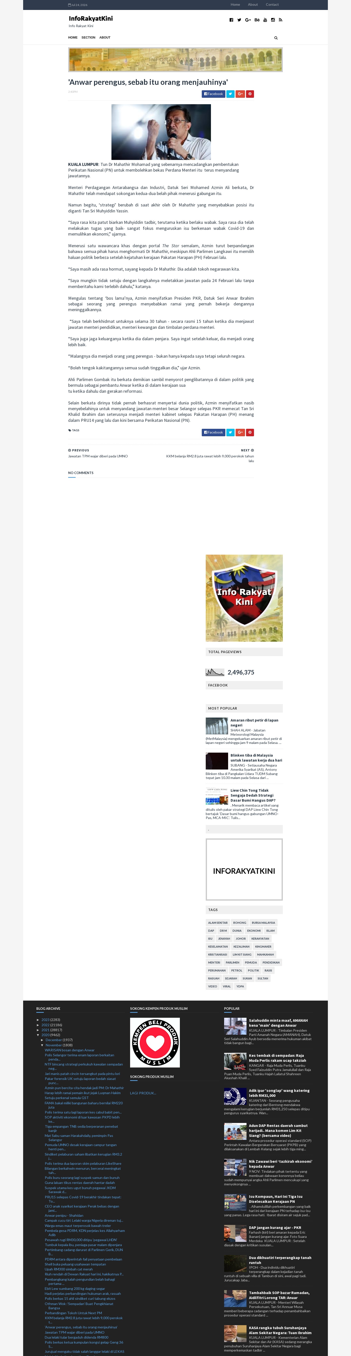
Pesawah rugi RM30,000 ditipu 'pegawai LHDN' (81, 823)
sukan (279, 500)
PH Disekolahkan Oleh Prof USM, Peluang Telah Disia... (82, 995)
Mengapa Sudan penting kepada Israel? (75, 1088)
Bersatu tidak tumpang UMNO (68, 1279)
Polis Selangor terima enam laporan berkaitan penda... (79, 640)
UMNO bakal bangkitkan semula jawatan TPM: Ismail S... (80, 1171)
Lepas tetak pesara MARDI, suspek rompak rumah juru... (83, 1104)
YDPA (272, 508)
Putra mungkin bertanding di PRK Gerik (75, 1268)
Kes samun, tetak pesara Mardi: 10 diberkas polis (82, 1026)
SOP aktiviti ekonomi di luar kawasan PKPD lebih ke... (82, 702)
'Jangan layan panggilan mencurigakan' (74, 983)
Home (267, 4)
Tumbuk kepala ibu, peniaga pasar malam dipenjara (83, 828)
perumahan (249, 492)
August (52, 1319)
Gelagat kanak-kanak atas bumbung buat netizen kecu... (82, 1128)
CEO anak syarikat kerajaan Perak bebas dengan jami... (82, 791)
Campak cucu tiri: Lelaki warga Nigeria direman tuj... (84, 803)
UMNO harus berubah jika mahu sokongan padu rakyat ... (81, 1004)
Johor (273, 461)
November (54, 628)
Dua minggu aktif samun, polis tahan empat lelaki (82, 1230)
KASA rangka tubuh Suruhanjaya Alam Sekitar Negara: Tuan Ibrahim (280, 913)
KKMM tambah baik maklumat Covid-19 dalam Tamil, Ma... (85, 1199)
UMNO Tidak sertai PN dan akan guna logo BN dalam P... (80, 1095)
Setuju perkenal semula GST (67, 681)
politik (285, 492)
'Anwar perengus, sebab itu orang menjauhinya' (81, 910)
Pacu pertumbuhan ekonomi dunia (71, 1299)
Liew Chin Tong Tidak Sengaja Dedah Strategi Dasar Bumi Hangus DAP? (285, 317)
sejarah (263, 500)
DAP (243, 453)
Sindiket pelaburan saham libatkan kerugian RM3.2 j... (83, 739)
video (244, 508)
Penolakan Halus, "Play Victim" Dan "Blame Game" (83, 1012)
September (55, 1314)
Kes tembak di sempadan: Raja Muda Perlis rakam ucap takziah (277, 641)
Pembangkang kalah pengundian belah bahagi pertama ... (80, 864)
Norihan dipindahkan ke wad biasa (71, 1135)
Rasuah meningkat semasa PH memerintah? (78, 1083)
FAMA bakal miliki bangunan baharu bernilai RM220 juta (84, 688)
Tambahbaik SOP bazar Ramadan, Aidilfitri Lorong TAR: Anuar (279, 878)
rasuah (245, 500)
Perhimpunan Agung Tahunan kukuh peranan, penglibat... (80, 1218)
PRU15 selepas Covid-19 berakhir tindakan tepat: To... (83, 782)
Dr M (255, 453)
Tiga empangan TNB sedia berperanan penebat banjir (81, 711)
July (49, 1324)
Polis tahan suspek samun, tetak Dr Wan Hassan (82, 1055)
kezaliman (274, 469)
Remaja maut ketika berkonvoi (68, 1178)
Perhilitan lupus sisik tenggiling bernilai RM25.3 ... (82, 1274)
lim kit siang (274, 477)
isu (242, 461)
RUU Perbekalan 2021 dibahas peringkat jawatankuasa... (76, 1047)
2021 (46, 613)
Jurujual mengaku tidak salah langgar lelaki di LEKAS (84, 934)
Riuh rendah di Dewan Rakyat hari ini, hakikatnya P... (84, 857)
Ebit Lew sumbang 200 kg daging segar (75, 871)
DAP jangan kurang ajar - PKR (275, 810)
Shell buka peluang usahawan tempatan (75, 847)
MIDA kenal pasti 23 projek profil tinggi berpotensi (84, 963)
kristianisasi (249, 477)
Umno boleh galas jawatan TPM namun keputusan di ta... (83, 1019)
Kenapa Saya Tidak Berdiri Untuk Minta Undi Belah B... (84, 1067)
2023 (46, 603)
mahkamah (297, 477)
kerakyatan (292, 461)
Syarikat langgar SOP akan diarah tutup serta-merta (85, 1225)
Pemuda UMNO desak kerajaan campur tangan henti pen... (81, 730)
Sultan (295, 500)
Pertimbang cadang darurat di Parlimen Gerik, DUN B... (84, 835)
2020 (46, 618)
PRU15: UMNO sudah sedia (66, 1235)
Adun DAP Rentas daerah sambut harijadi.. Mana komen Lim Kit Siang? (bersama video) (278, 713)
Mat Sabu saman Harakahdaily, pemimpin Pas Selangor (79, 721)
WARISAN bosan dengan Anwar (70, 633)
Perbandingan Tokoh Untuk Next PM (73, 896)
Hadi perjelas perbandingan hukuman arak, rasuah (83, 876)
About (285, 4)
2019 (46, 1329)
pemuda (283, 484)
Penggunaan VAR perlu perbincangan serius (79, 1284)
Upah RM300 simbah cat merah (69, 852)
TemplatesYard (77, 1349)
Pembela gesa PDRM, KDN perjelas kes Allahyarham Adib (85, 815)
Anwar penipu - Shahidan (64, 798)
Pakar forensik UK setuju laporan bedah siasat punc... (80, 663)
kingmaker (295, 469)
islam (303, 453)
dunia (269, 453)
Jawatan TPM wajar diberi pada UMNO (74, 915)
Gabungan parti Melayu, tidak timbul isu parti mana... (85, 1192)
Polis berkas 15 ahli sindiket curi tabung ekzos (80, 881)
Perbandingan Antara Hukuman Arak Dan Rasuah (82, 1060)
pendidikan (303, 484)
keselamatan (250, 469)
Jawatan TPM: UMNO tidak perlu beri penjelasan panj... (82, 1147)
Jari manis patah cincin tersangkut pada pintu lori (82, 656)
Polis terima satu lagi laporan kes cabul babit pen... (83, 695)
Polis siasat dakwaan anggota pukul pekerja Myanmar (78, 1114)
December (54, 623)
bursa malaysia (295, 445)
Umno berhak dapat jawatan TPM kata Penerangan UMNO (84, 1076)
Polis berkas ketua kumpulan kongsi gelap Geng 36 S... (84, 927)
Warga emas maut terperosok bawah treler (78, 808)
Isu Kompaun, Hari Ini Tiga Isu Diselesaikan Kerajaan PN (275, 782)
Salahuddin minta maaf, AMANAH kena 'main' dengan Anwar (278, 606)
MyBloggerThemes (129, 1349)
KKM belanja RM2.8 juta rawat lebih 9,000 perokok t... (84, 903)
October (53, 1309)
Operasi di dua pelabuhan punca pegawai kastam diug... (82, 1038)
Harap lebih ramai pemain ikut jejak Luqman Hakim (83, 676)
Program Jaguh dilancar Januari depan (74, 968)
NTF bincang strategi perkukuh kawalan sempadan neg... (84, 649)
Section (56, 37)
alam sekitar (250, 445)
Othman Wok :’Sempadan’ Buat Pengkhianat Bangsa (79, 888)
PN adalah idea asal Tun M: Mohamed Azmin (78, 1289)
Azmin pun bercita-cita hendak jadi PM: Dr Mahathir (84, 671)
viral (259, 508)
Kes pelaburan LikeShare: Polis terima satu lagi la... (83, 1164)
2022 (46, 608)
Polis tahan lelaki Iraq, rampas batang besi (77, 1121)
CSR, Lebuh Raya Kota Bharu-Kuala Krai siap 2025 (83, 1140)
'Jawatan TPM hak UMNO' (65, 1249)
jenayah (256, 461)
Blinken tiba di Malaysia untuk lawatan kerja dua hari (288, 280)
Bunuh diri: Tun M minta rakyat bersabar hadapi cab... (81, 1256)
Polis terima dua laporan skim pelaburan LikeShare (83, 746)
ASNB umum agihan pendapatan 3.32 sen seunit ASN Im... (82, 1156)
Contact (304, 4)
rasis (300, 492)
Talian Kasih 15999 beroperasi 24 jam (73, 1031)
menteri (246, 484)
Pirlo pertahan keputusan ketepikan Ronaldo (79, 1304)
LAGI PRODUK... (143, 676)
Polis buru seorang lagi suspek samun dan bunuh (82, 760)
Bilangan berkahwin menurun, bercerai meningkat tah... (83, 753)
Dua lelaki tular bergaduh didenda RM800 (76, 920)
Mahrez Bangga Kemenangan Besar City (76, 1294)
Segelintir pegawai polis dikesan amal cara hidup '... (83, 1263)
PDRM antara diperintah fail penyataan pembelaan (83, 842)
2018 (46, 1334)
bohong (271, 445)
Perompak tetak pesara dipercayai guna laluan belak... (80, 1185)
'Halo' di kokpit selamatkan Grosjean (72, 939)
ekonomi (286, 453)
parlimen (264, 484)
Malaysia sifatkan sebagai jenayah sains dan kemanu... (78, 1209)
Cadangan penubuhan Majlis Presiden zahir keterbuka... (78, 1242)
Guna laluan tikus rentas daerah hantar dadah (80, 766)
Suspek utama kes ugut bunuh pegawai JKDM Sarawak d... (80, 773)
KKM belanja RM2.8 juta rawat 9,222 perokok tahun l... (84, 946)
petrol (268, 492)
